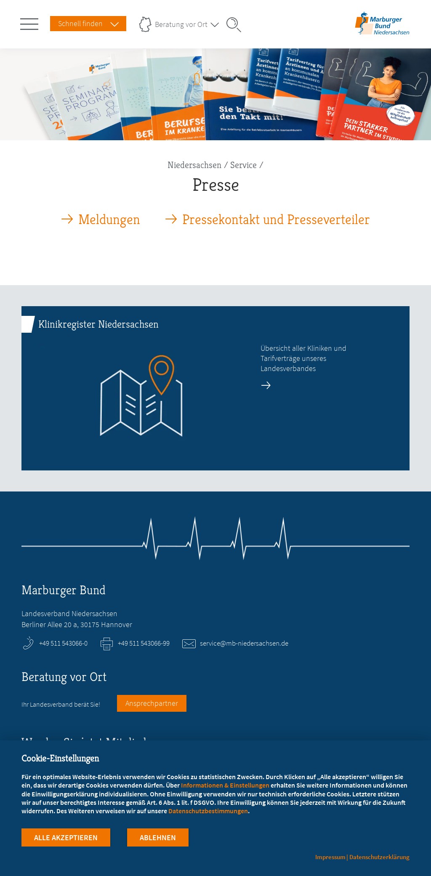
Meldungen (109, 219)
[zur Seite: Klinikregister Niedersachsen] (215, 388)
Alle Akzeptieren (66, 837)
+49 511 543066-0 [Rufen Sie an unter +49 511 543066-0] (63, 643)
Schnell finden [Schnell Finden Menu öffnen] (80, 23)
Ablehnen (158, 837)
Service (243, 165)
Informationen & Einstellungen (225, 785)
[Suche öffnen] (236, 24)
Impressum (330, 857)
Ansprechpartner (151, 703)
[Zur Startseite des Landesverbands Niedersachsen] (382, 31)
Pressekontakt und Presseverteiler (276, 219)
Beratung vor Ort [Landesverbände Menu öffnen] (181, 24)
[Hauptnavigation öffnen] (30, 22)
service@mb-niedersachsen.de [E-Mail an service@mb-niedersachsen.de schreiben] (244, 643)
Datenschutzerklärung (379, 857)
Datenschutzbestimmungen (208, 811)
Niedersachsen (194, 165)
